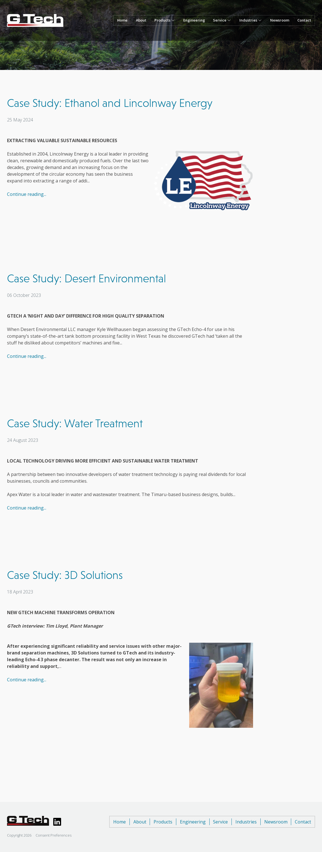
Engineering (194, 20)
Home (122, 20)
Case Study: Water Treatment (75, 423)
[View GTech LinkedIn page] (57, 822)
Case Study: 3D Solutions (65, 575)
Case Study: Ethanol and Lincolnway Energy (109, 103)
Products (163, 822)
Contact (304, 20)
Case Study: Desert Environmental (86, 278)
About (141, 20)
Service (220, 822)
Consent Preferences (53, 835)
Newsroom (279, 20)
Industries (246, 822)
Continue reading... (26, 194)
